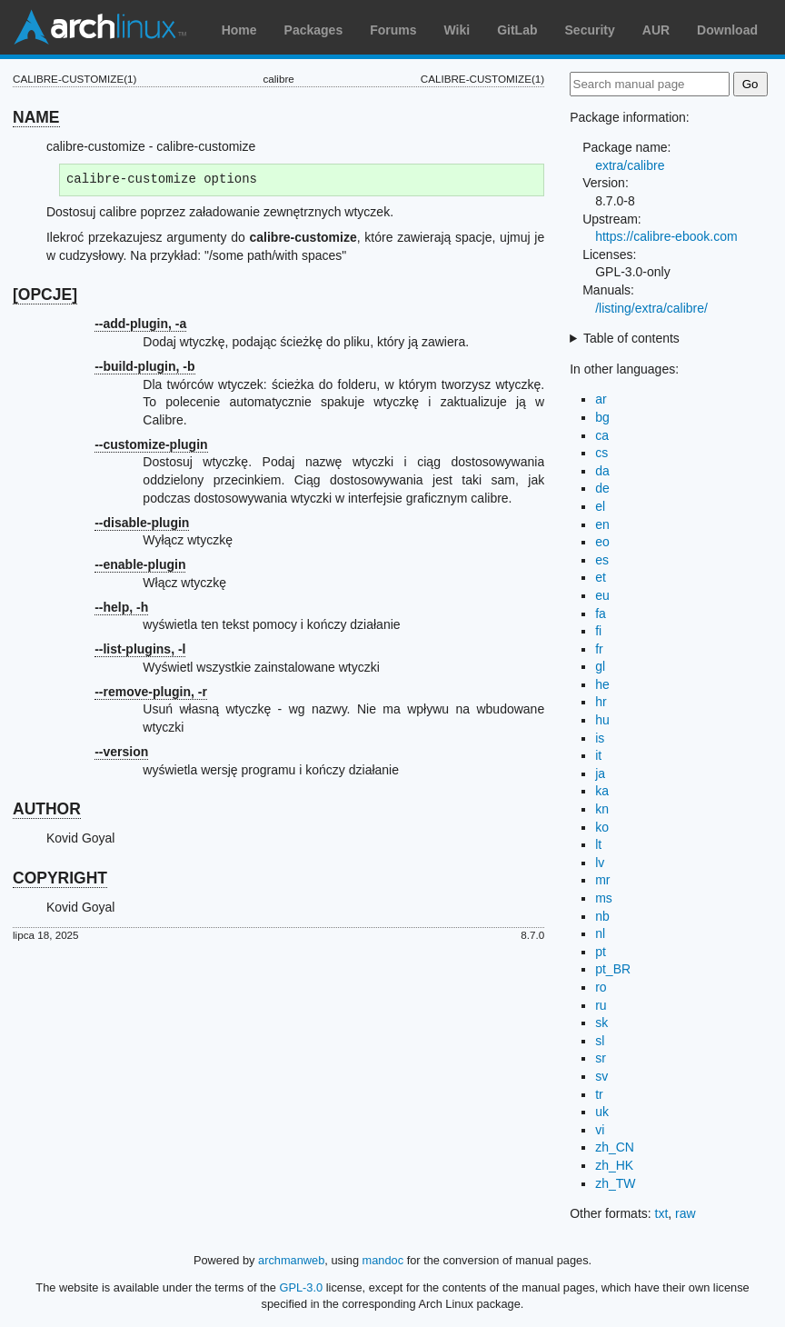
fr (599, 649)
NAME (36, 117)
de (602, 488)
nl (600, 933)
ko (602, 827)
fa (600, 613)
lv (599, 862)
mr (602, 880)
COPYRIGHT (60, 878)
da (602, 471)
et (600, 577)
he (602, 684)
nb (602, 916)
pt (600, 951)
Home (239, 30)
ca (602, 435)
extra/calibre (629, 165)
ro (600, 987)
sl (599, 1040)
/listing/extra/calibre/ (651, 308)
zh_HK (614, 1165)
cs (601, 452)
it (598, 755)
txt (662, 1213)
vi (599, 1129)
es (602, 560)
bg (602, 417)
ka (602, 790)
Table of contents (631, 338)
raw (685, 1213)
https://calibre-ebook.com (666, 236)
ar (600, 399)
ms (603, 898)
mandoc (383, 1260)
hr (600, 701)
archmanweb (291, 1260)
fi (598, 631)
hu (602, 720)
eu (602, 595)
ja (600, 773)
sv (601, 1076)
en (602, 524)
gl (600, 666)
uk (602, 1111)
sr (600, 1058)
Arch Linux (100, 27)
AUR (656, 30)
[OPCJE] (45, 294)
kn (602, 809)
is (599, 738)
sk (601, 1022)
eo (602, 541)
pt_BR (613, 969)
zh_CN (614, 1147)
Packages (313, 30)
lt (598, 844)
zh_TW (615, 1183)
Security (590, 30)
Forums (393, 30)
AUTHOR (47, 809)
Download (727, 30)
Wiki (457, 30)
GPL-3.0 (301, 1287)
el (600, 506)
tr (599, 1094)
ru (600, 1005)
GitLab (517, 30)
